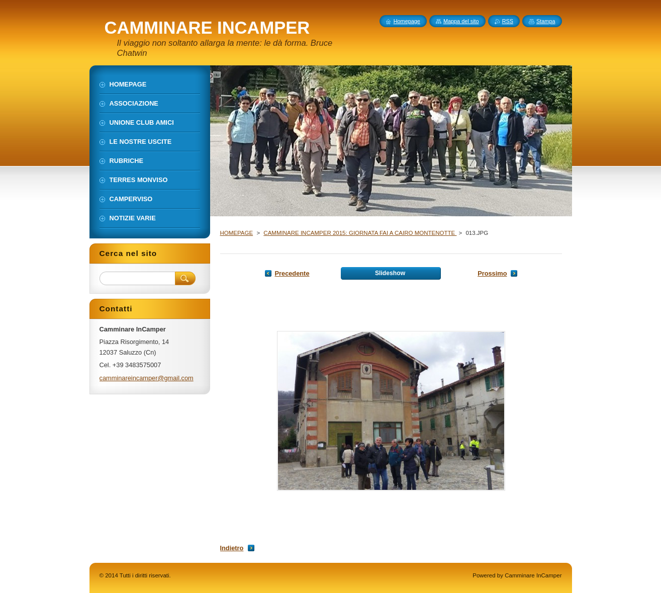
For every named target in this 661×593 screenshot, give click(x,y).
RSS (507, 21)
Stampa (545, 21)
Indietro (232, 548)
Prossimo (492, 273)
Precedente (292, 273)
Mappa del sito (461, 21)
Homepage (407, 21)
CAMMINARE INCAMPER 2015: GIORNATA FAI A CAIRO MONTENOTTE (359, 233)
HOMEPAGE (236, 233)
